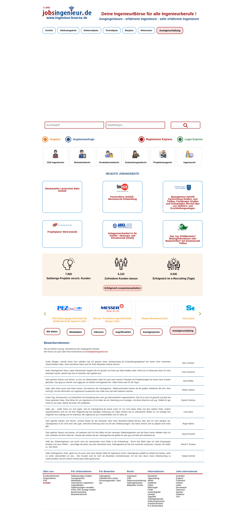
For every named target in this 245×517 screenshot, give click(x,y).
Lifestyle (151, 494)
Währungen (153, 487)
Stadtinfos (152, 483)
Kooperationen (49, 478)
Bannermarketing (78, 492)
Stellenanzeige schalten (81, 476)
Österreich (180, 490)
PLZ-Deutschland (155, 506)
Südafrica (180, 494)
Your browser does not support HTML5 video (122, 86)
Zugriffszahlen (123, 332)
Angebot (55, 139)
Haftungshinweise (134, 483)
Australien (180, 476)
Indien (178, 485)
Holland (179, 483)
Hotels (150, 485)
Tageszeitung (153, 478)
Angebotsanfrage (83, 139)
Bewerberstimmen (79, 494)
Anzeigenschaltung (169, 30)
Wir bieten (52, 331)
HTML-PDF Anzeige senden (83, 490)
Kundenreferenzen (51, 476)
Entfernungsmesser (156, 501)
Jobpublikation (77, 485)
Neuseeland (181, 487)
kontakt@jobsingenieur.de (96, 352)
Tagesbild (152, 497)
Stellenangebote (68, 30)
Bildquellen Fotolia (135, 485)
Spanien (179, 492)
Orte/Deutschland (155, 503)
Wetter (150, 480)
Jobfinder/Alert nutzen (108, 478)
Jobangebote (104, 476)
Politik (150, 490)
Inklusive (99, 332)
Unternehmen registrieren (82, 483)
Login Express (194, 139)
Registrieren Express (159, 139)
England (179, 478)
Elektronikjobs (91, 30)
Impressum (132, 476)
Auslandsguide (154, 492)
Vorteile (49, 30)
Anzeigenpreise (151, 332)
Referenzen (146, 30)
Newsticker (152, 476)
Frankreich (180, 480)
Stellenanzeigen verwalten (82, 487)
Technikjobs (112, 30)
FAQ (45, 480)
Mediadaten (75, 332)
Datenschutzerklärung (136, 480)
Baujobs (129, 30)
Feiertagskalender (155, 499)
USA (178, 497)
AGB (129, 478)
